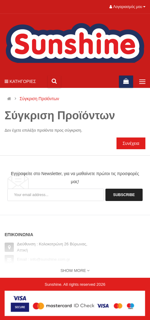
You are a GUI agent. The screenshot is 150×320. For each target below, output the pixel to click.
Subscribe (124, 195)
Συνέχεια (131, 143)
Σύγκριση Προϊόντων (39, 99)
